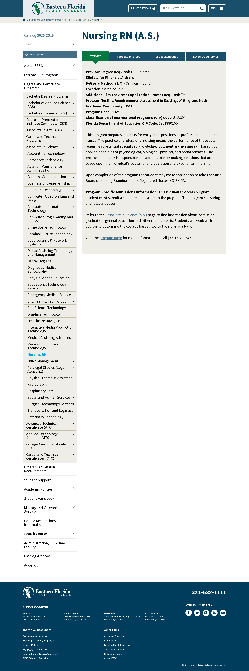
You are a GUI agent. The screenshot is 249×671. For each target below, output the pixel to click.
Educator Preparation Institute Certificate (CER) (46, 121)
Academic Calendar (114, 636)
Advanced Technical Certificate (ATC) (42, 425)
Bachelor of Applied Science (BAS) (48, 104)
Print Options (34, 54)
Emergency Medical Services (49, 294)
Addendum (33, 565)
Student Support (37, 480)
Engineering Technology (46, 301)
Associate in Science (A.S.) (76, 20)
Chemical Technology (44, 189)
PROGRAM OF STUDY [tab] (128, 56)
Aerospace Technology (45, 159)
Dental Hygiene (39, 260)
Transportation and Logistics (50, 410)
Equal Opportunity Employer (38, 640)
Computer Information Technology (45, 208)
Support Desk (113, 653)
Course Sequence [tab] (166, 56)
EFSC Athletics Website (35, 658)
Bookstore (110, 640)
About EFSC (33, 65)
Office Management (42, 360)
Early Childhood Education (48, 277)
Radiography (37, 384)
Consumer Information (35, 636)
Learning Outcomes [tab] (206, 56)
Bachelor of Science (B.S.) (46, 113)
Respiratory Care (40, 390)
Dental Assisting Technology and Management (49, 252)
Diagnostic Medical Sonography (42, 269)
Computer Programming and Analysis (50, 218)
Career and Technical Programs (42, 138)
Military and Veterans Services (40, 509)
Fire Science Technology (46, 307)
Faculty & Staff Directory (117, 645)
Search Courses (36, 533)
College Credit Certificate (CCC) (46, 446)
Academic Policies (38, 489)
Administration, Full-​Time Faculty (44, 544)
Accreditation (35, 649)
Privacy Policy (30, 645)
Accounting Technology (46, 153)
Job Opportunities (114, 649)
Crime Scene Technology (47, 227)
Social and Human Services (48, 397)
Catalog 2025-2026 (39, 35)
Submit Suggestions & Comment (40, 653)
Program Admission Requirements (39, 469)
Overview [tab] (95, 56)
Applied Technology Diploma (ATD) (42, 435)
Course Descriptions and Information (43, 522)
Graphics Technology (44, 314)
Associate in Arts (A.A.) (44, 129)
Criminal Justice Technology (49, 233)
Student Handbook (39, 498)
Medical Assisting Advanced (49, 337)
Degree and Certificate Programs (45, 20)
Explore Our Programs (41, 74)
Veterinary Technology (45, 416)
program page (111, 237)
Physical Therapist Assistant (49, 377)
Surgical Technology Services (50, 403)
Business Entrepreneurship (48, 183)
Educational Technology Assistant (46, 286)
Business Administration (46, 176)
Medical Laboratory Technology (42, 346)
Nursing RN (37, 354)
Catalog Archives (37, 556)
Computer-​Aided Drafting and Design (50, 198)
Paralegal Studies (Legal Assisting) (46, 369)
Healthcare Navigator (44, 320)
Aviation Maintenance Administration (44, 168)
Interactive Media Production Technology (50, 329)
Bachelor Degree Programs (47, 96)
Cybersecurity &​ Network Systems (47, 242)
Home (24, 20)
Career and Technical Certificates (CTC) (42, 456)
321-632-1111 (209, 592)
